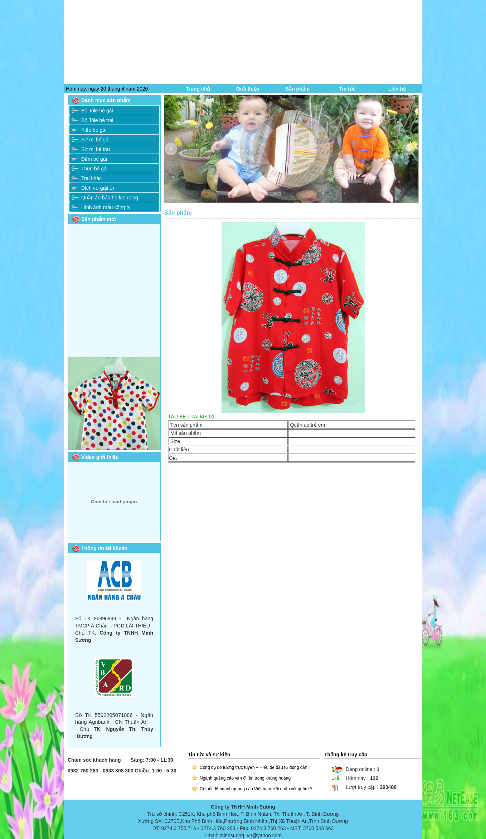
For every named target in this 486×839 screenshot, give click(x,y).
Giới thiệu (247, 89)
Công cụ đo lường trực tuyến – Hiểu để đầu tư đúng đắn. (254, 767)
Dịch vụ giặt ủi (97, 188)
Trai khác (91, 178)
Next (414, 154)
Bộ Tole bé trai (97, 120)
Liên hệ (397, 89)
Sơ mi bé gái (95, 139)
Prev (176, 154)
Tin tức (347, 89)
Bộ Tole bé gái (97, 110)
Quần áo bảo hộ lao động (109, 197)
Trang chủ (198, 89)
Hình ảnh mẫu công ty (105, 207)
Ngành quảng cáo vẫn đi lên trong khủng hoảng (245, 778)
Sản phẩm (298, 89)
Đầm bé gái (94, 159)
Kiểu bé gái (93, 130)
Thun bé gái (94, 168)
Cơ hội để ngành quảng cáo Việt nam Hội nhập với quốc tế (256, 788)
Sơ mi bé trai (95, 149)
